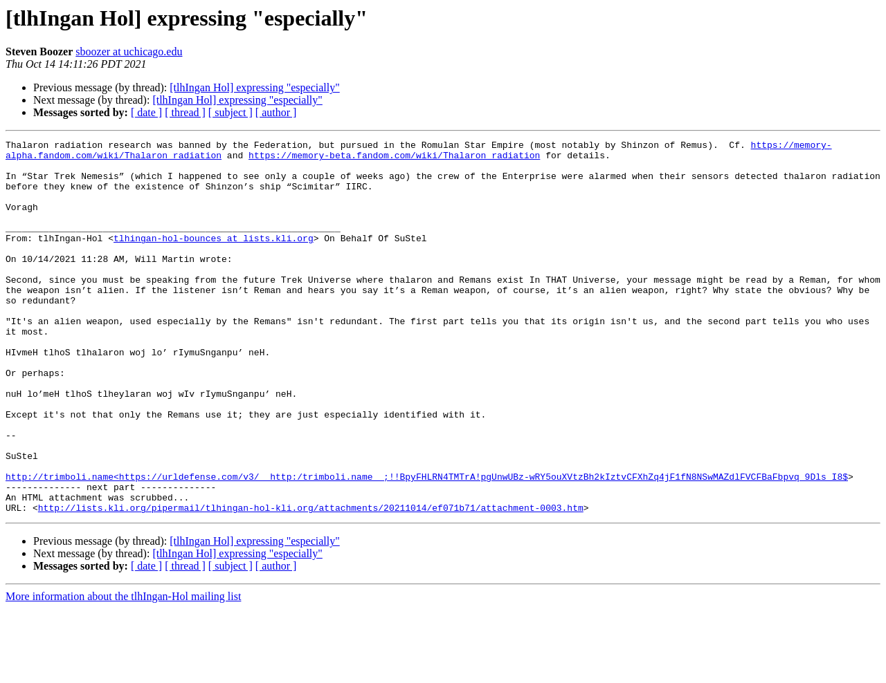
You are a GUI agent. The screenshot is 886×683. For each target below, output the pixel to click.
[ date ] (146, 112)
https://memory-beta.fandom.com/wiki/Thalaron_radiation (394, 159)
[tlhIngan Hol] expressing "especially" (254, 87)
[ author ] (276, 112)
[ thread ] (185, 112)
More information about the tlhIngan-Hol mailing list (123, 671)
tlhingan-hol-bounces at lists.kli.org (214, 258)
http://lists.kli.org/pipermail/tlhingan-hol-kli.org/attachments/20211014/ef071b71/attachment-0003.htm (311, 582)
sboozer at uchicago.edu (128, 51)
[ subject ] (230, 112)
